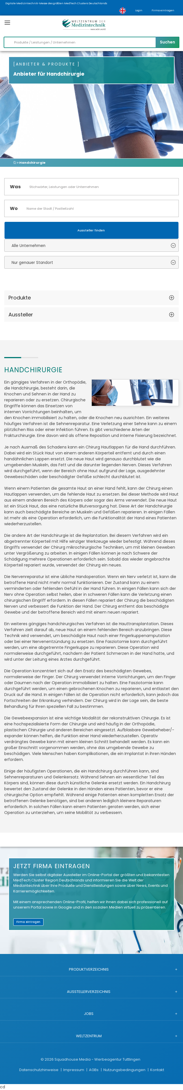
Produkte (19, 297)
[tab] (91, 297)
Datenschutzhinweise (39, 1070)
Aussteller (20, 314)
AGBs (94, 1070)
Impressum (74, 1070)
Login (138, 10)
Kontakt (157, 1070)
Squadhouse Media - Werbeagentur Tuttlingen (97, 1059)
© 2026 (47, 1059)
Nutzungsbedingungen (124, 1070)
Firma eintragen (163, 10)
